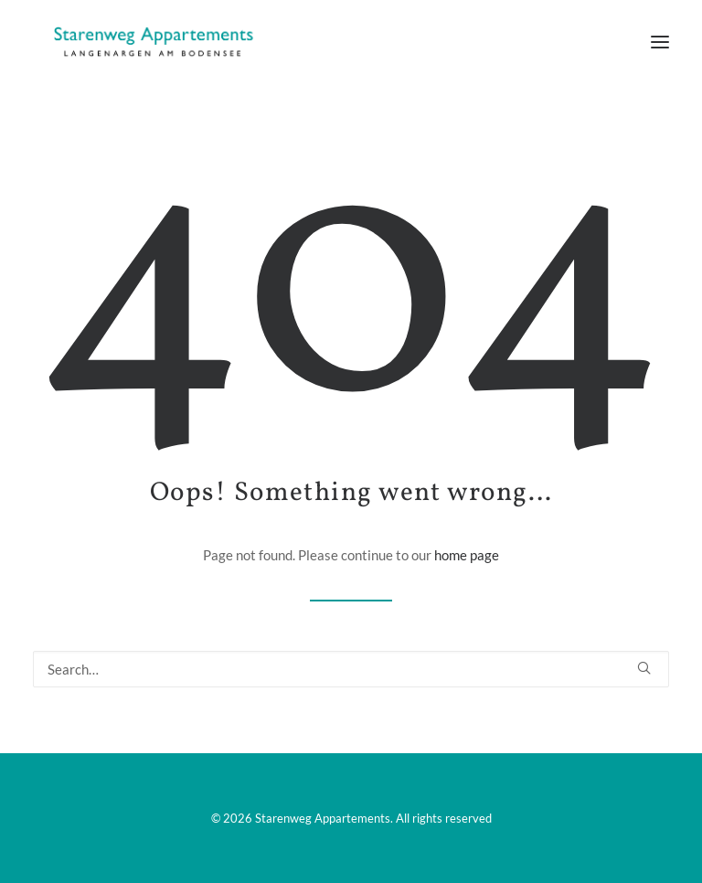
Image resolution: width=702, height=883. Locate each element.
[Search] (351, 669)
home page (466, 555)
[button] (660, 42)
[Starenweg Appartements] (148, 42)
